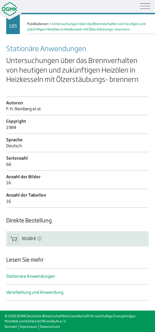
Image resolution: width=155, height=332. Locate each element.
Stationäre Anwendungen (30, 276)
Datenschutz (50, 327)
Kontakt (11, 327)
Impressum (28, 327)
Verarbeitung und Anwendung (34, 292)
